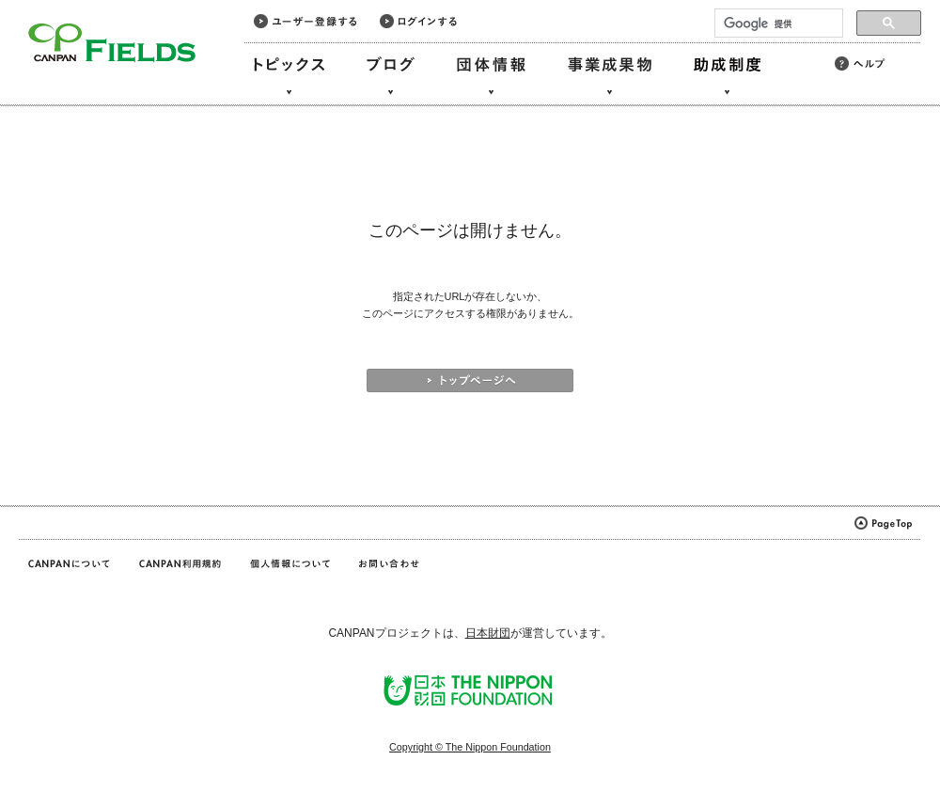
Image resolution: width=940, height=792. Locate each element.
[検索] (777, 23)
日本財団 (487, 633)
